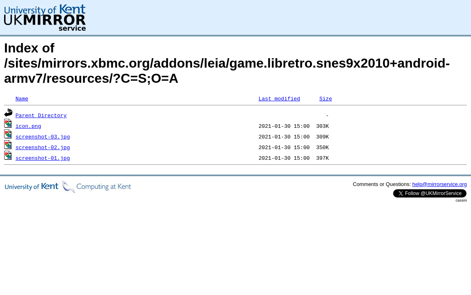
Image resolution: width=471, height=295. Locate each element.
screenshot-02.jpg (43, 147)
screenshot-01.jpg (43, 157)
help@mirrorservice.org (439, 184)
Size (325, 98)
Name (22, 98)
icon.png (28, 125)
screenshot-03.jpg (43, 136)
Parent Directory (41, 115)
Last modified (279, 98)
